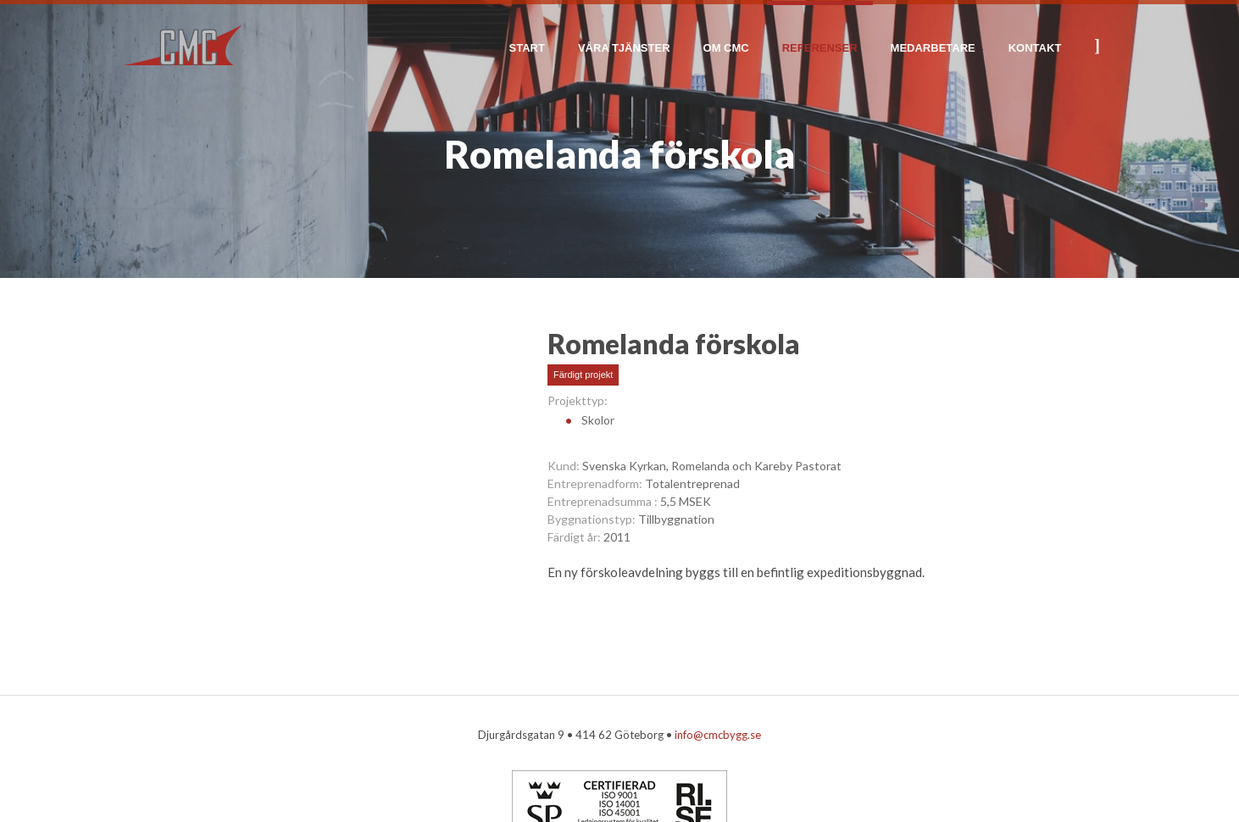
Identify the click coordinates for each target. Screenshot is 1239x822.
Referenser (820, 48)
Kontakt (1035, 48)
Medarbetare (933, 48)
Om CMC (726, 48)
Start (527, 48)
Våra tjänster (624, 48)
